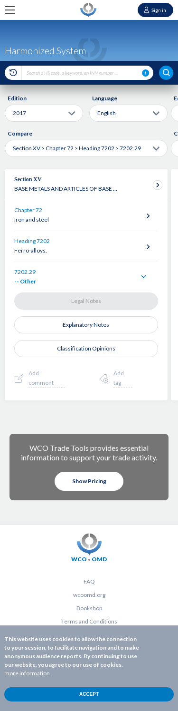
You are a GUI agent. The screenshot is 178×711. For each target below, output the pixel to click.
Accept (89, 694)
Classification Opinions (86, 348)
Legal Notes (86, 300)
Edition (17, 98)
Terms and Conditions (89, 621)
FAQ (89, 581)
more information (27, 673)
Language (104, 98)
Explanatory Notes (86, 324)
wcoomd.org (89, 594)
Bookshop (89, 608)
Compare (20, 133)
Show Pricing (89, 481)
